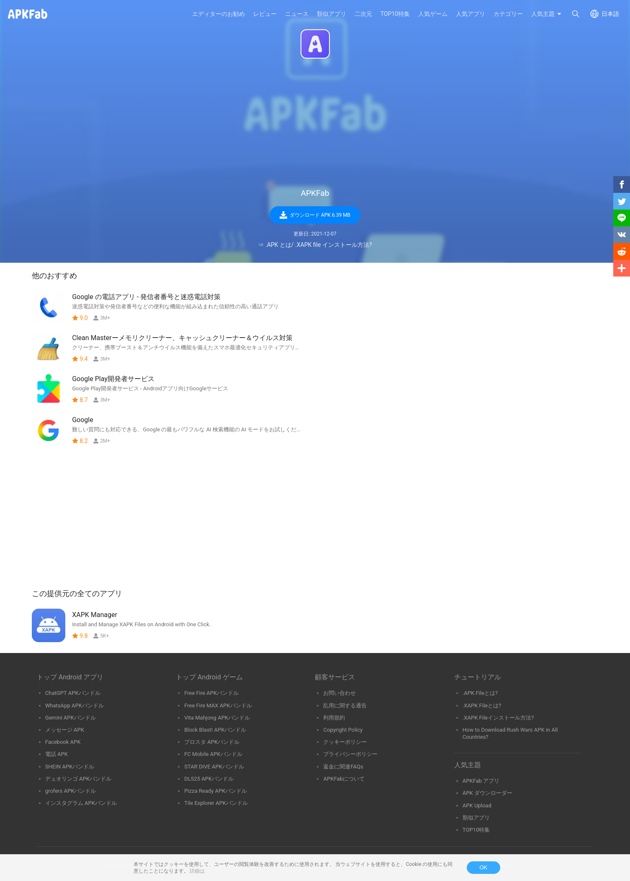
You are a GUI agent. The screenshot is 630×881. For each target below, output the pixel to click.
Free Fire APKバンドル (211, 693)
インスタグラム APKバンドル (81, 803)
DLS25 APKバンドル (209, 779)
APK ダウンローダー (487, 793)
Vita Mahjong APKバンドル (217, 718)
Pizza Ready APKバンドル (215, 791)
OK (483, 867)
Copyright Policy (343, 730)
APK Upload (477, 805)
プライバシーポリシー (350, 754)
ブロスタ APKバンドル (211, 742)
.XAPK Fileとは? (482, 705)
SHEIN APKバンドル (69, 766)
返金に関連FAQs (343, 766)
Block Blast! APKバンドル (215, 730)
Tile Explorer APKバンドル (216, 803)
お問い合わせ (339, 693)
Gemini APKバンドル (70, 718)
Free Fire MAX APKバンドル (218, 705)
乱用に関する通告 (345, 705)
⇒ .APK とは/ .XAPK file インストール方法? (315, 244)
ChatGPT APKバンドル (72, 693)
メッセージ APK (64, 730)
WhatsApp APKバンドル (74, 705)
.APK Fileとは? (480, 693)
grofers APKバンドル (70, 791)
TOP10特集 (476, 830)
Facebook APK (63, 742)
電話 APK (56, 754)
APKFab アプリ (481, 781)
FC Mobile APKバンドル (213, 754)
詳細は (197, 871)
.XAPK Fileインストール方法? (498, 718)
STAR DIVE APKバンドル (214, 766)
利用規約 (334, 718)
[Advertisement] (315, 123)
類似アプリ (476, 817)
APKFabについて (343, 779)
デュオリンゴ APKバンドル (78, 779)
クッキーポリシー (345, 742)
